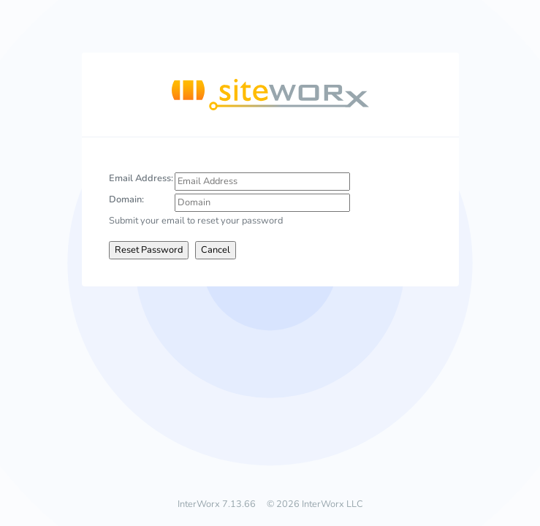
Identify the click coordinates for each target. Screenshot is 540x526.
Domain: (126, 199)
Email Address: (141, 178)
